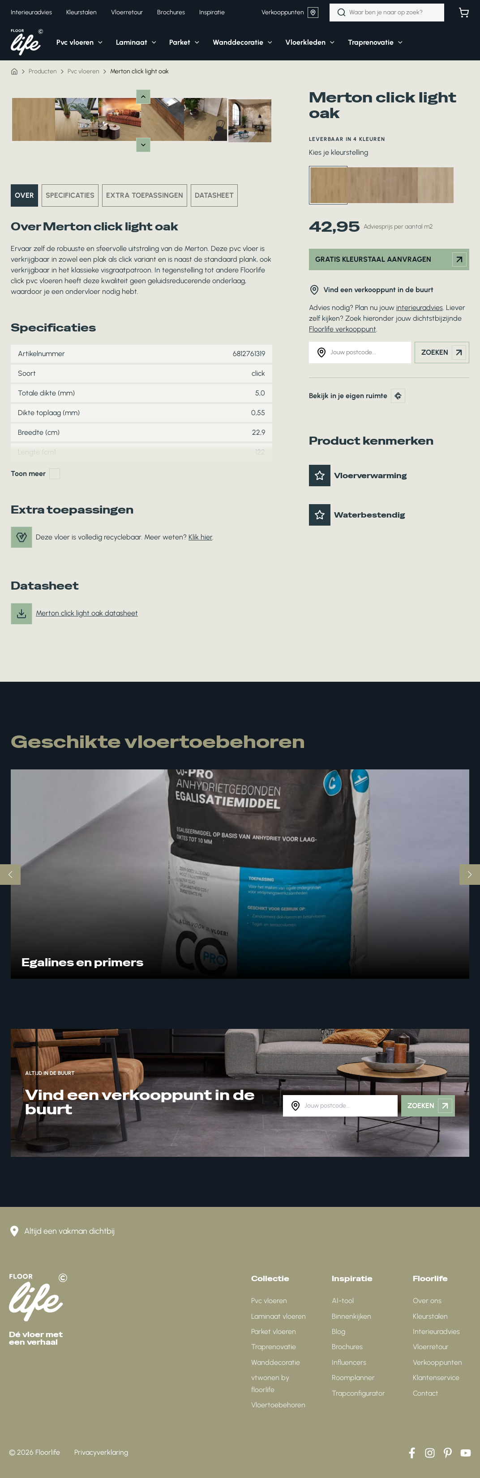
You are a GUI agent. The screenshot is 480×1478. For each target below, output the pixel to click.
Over (24, 195)
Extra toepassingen (144, 195)
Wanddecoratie (275, 1362)
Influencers (349, 1362)
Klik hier (200, 537)
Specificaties (70, 195)
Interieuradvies (436, 1331)
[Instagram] (429, 1453)
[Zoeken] (342, 12)
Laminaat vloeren (278, 1316)
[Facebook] (412, 1453)
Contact (425, 1393)
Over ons (427, 1300)
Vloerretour (431, 1346)
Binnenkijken (351, 1316)
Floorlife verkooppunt (342, 329)
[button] (73, 42)
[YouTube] (465, 1453)
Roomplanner (353, 1377)
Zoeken (443, 352)
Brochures (347, 1346)
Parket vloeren (273, 1331)
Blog (338, 1331)
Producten (43, 71)
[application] (98, 42)
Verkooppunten (289, 12)
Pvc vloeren (83, 71)
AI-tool (343, 1300)
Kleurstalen (430, 1316)
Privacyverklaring (101, 1452)
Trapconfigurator (358, 1393)
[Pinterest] (447, 1453)
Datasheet (214, 195)
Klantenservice (436, 1377)
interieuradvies (419, 307)
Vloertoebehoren (278, 1405)
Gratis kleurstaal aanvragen (391, 259)
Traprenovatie (273, 1346)
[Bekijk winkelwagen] (464, 12)
